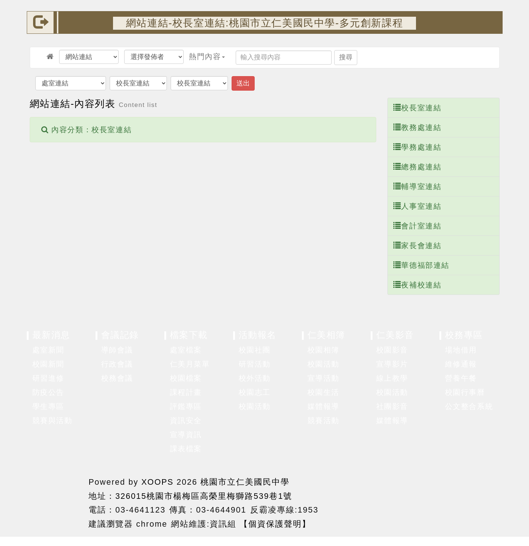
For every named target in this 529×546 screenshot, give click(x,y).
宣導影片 (392, 364)
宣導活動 (323, 378)
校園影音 (392, 350)
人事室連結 (417, 206)
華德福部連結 (421, 265)
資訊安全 (186, 420)
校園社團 (255, 350)
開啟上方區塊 (490, 45)
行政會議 (117, 364)
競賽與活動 (52, 420)
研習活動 (255, 364)
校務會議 (117, 378)
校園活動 (255, 406)
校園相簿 (323, 350)
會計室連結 (417, 225)
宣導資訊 (186, 434)
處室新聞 (48, 350)
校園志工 (255, 392)
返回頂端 (477, 500)
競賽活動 (323, 420)
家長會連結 (417, 245)
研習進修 (48, 378)
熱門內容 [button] (207, 56)
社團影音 (392, 406)
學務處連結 (417, 147)
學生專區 (48, 406)
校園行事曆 (465, 392)
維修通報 (461, 364)
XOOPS (157, 482)
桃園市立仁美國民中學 (245, 482)
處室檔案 (186, 350)
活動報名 (258, 335)
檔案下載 (189, 335)
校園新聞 (48, 364)
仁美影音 (395, 335)
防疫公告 (48, 392)
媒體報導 (323, 406)
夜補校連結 (417, 284)
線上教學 (392, 378)
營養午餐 (461, 378)
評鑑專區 (186, 406)
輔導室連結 (417, 186)
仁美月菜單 (190, 364)
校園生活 (323, 392)
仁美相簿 (326, 335)
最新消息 (51, 335)
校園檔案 (186, 378)
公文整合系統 (469, 406)
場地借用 (461, 350)
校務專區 (464, 335)
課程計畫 (186, 392)
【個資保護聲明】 (275, 524)
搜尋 (345, 57)
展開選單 (86, 350)
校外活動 (255, 378)
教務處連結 (417, 127)
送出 (243, 83)
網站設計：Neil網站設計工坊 (56, 502)
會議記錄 (120, 335)
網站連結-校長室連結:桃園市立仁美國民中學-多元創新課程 (264, 23)
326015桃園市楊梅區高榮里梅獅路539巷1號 (203, 496)
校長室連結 (417, 107)
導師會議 (117, 350)
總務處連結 (417, 166)
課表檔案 (186, 449)
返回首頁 (422, 500)
